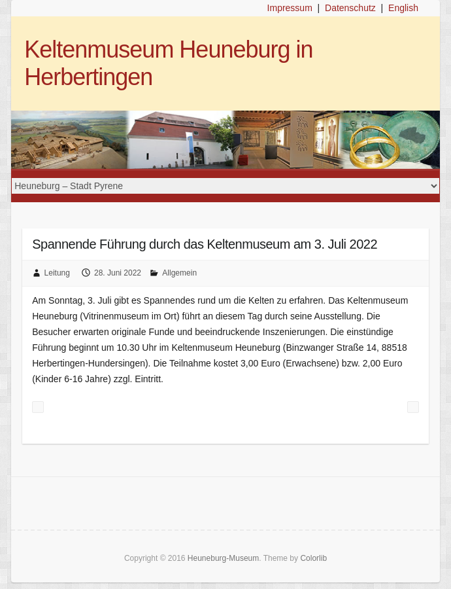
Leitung (57, 272)
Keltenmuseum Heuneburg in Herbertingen (168, 63)
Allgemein (179, 272)
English (403, 8)
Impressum (289, 8)
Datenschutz (350, 8)
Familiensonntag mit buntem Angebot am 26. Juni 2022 (38, 407)
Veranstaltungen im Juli (413, 407)
